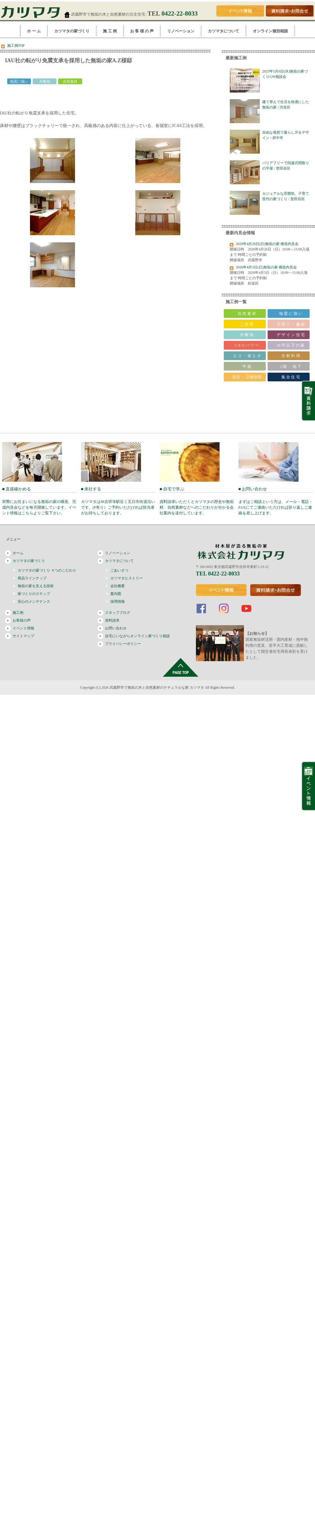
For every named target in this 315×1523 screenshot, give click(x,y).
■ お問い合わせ (275, 501)
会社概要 (117, 586)
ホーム (18, 553)
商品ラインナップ (32, 578)
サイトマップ (23, 636)
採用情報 (117, 601)
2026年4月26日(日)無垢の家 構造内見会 (267, 244)
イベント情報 (23, 628)
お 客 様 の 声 (142, 31)
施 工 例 (110, 31)
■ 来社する (118, 501)
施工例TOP (16, 45)
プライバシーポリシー (123, 644)
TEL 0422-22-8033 (218, 573)
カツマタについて (223, 31)
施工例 (18, 613)
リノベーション (180, 31)
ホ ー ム (34, 31)
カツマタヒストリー (126, 578)
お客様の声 (22, 620)
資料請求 (112, 620)
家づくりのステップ (34, 594)
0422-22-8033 (179, 13)
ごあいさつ (119, 570)
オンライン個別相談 (270, 31)
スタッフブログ (117, 613)
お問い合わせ (116, 628)
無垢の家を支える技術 (36, 586)
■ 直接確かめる (39, 501)
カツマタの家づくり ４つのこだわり (47, 570)
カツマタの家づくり (71, 31)
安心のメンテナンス (34, 601)
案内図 (115, 594)
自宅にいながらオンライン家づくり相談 (137, 636)
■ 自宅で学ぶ (197, 501)
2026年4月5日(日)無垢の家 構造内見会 (266, 267)
